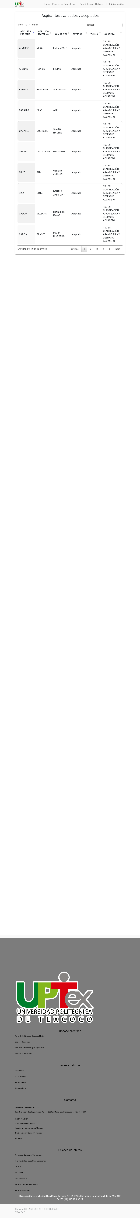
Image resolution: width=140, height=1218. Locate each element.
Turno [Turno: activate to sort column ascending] (94, 34)
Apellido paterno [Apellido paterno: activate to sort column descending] (25, 32)
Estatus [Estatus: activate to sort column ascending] (77, 34)
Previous (74, 249)
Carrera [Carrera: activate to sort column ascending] (109, 34)
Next (118, 249)
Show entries (28, 24)
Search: (104, 25)
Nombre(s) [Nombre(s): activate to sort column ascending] (60, 34)
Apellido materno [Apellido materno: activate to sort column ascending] (43, 32)
